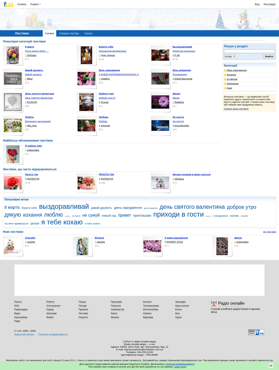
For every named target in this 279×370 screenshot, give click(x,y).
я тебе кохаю (62, 222)
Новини (147, 313)
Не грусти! (178, 121)
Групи (178, 317)
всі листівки (269, 231)
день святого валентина (192, 206)
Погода (82, 305)
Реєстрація (269, 4)
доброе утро (241, 207)
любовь (67, 216)
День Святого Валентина (39, 98)
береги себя (29, 207)
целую (34, 223)
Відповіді (148, 317)
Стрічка (88, 33)
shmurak (104, 125)
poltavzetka (32, 150)
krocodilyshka (181, 125)
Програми (116, 301)
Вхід (257, 4)
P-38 (176, 55)
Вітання (99, 237)
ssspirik (30, 242)
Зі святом (230, 79)
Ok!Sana (30, 55)
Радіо (17, 321)
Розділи (34, 4)
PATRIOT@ (32, 179)
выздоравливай (64, 206)
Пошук (82, 301)
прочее (208, 216)
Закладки (180, 301)
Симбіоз (104, 78)
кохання (32, 215)
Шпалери (51, 313)
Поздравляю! (180, 74)
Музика (115, 317)
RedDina (178, 102)
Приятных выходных (184, 51)
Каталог (147, 301)
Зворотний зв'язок (24, 334)
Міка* (29, 78)
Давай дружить (33, 74)
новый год (109, 215)
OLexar (104, 102)
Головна (21, 4)
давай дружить (101, 208)
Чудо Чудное (107, 55)
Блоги (178, 309)
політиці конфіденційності (180, 364)
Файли (50, 317)
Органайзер (20, 317)
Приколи (83, 309)
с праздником (220, 215)
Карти (114, 313)
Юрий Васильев (182, 78)
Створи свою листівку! (236, 108)
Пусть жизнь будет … (37, 51)
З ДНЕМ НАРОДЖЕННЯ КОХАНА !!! (119, 74)
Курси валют (182, 305)
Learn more (180, 366)
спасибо (244, 216)
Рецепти (83, 317)
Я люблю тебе (33, 146)
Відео (17, 313)
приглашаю (142, 215)
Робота (50, 301)
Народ (50, 309)
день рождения (150, 208)
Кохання (230, 74)
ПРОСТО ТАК (106, 174)
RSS (16, 305)
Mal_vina (31, 125)
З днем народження (176, 237)
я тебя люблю (92, 223)
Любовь (103, 121)
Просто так (31, 174)
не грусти (76, 216)
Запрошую (231, 83)
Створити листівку (69, 33)
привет (124, 215)
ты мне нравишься (16, 223)
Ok (270, 365)
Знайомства (117, 309)
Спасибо (30, 237)
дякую (12, 214)
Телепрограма (151, 305)
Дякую (176, 98)
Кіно (177, 313)
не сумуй (91, 215)
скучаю (234, 215)
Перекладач (21, 309)
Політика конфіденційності (53, 334)
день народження (128, 208)
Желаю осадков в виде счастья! (192, 174)
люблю (53, 214)
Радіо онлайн (231, 303)
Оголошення (53, 305)
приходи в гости (178, 214)
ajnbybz (100, 242)
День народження (235, 70)
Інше (228, 88)
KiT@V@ (31, 102)
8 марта (12, 207)
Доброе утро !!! (107, 98)
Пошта (18, 301)
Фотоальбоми (150, 309)
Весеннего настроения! (38, 121)
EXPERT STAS (174, 242)
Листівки (83, 313)
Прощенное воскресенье (112, 51)
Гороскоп (116, 305)
